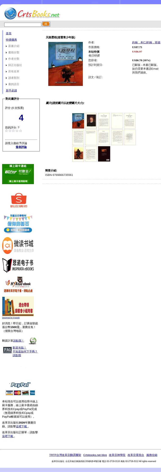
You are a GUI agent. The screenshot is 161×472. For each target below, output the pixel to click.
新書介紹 (12, 46)
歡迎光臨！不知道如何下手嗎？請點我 (25, 351)
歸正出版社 (14, 65)
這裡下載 (22, 426)
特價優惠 (11, 39)
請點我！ (18, 340)
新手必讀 (11, 90)
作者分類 (12, 58)
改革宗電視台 (136, 455)
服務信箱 (151, 455)
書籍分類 (12, 52)
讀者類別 (12, 77)
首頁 (8, 33)
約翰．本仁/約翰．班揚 (146, 42)
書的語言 (12, 84)
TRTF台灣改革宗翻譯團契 (65, 455)
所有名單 (12, 71)
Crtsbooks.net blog (95, 455)
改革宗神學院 (117, 455)
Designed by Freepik (11, 318)
